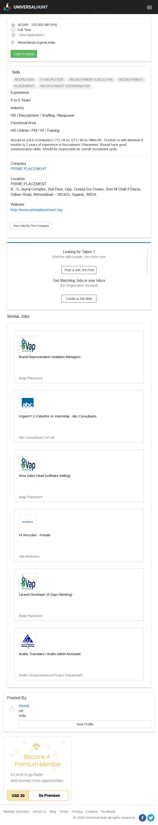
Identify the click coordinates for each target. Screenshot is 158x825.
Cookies (92, 811)
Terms (64, 811)
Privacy (77, 811)
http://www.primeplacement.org (36, 210)
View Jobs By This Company (31, 225)
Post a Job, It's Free (79, 270)
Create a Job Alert (79, 299)
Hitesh (24, 706)
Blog (53, 811)
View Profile (84, 724)
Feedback (108, 811)
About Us (39, 811)
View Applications (28, 35)
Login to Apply (24, 54)
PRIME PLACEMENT (29, 169)
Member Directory (16, 811)
